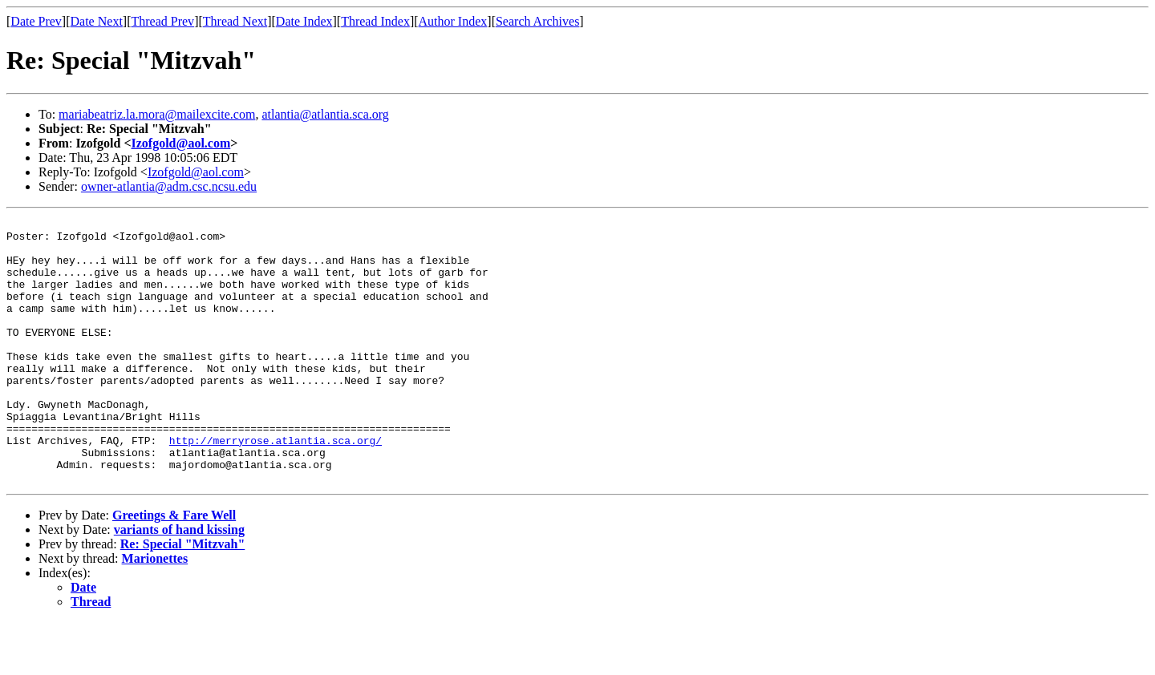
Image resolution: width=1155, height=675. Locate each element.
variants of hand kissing (179, 582)
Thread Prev (162, 21)
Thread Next (235, 21)
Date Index (304, 21)
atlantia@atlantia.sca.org (324, 114)
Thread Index (375, 21)
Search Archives (537, 21)
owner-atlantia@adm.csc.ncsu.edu (169, 186)
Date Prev (36, 21)
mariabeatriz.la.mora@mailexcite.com (157, 114)
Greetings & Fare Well (174, 568)
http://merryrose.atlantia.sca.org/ (275, 486)
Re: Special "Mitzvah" (182, 597)
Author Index (453, 21)
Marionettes (155, 611)
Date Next (97, 21)
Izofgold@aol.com (181, 143)
